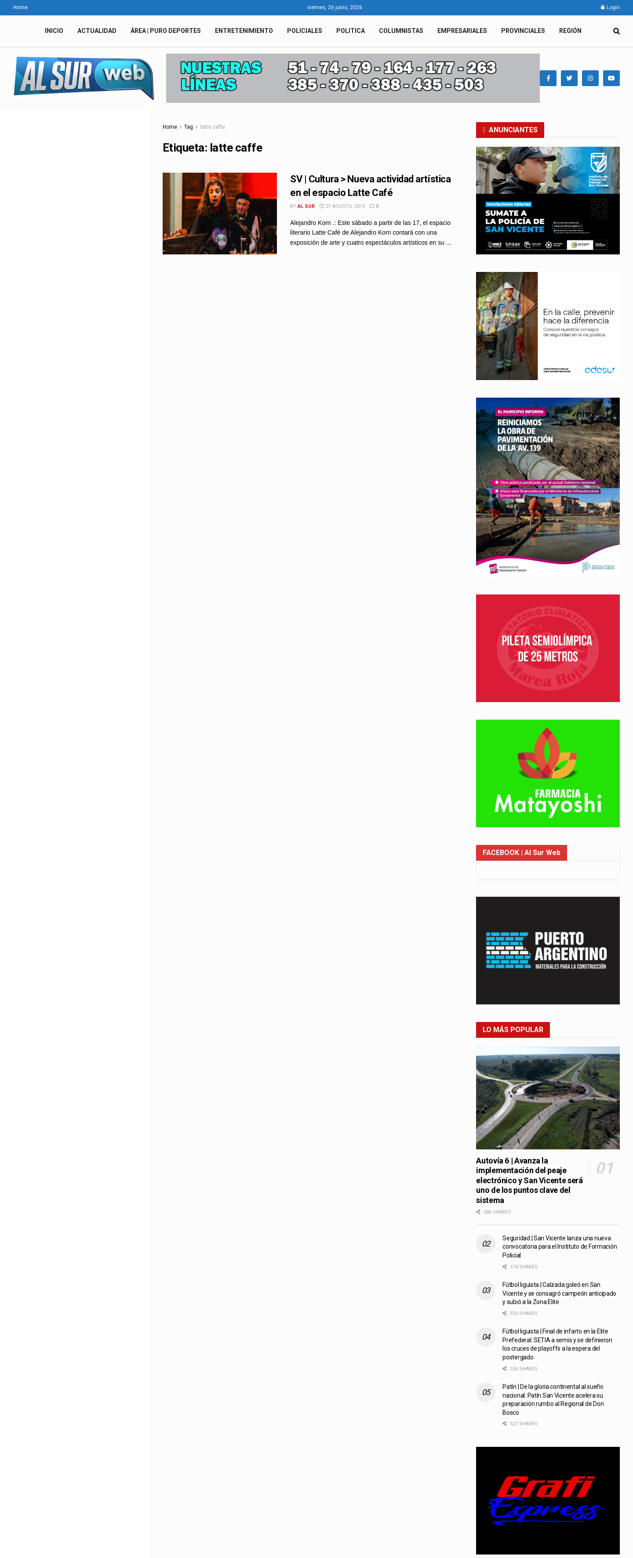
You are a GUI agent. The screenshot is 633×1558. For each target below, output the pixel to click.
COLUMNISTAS (401, 30)
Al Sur (306, 206)
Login (610, 7)
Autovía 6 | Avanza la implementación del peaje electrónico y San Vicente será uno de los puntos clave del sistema (529, 1180)
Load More (74, 1060)
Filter (129, 117)
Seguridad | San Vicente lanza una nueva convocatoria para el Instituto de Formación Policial (93, 610)
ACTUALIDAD (96, 30)
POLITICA (350, 30)
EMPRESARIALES (462, 30)
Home (20, 7)
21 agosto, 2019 (342, 206)
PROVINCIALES (523, 30)
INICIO (54, 30)
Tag (188, 127)
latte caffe (212, 127)
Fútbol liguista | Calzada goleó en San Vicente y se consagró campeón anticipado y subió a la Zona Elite (559, 1293)
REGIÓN (570, 30)
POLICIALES (304, 30)
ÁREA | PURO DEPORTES (166, 30)
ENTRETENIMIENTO (244, 30)
